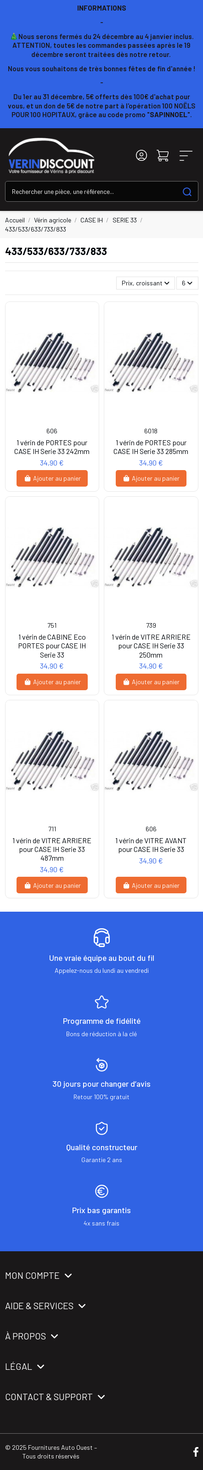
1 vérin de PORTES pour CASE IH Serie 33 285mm (150, 446)
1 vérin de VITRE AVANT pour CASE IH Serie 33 (150, 844)
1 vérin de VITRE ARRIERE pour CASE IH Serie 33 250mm (151, 645)
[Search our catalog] (187, 191)
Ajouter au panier (52, 478)
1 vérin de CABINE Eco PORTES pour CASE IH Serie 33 (52, 645)
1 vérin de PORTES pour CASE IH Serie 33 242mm (52, 446)
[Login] (141, 155)
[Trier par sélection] (145, 283)
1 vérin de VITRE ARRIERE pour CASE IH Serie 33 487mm (51, 849)
